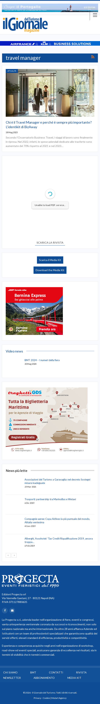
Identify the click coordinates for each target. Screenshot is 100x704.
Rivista (81, 672)
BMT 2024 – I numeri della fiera (42, 360)
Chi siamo (10, 672)
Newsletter (12, 677)
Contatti (56, 672)
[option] (50, 8)
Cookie (46, 698)
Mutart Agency (58, 698)
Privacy (37, 698)
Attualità (11, 71)
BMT (33, 672)
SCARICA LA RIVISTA (50, 242)
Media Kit (74, 677)
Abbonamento (44, 677)
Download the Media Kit (50, 270)
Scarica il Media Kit (50, 260)
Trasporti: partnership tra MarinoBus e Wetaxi (50, 499)
